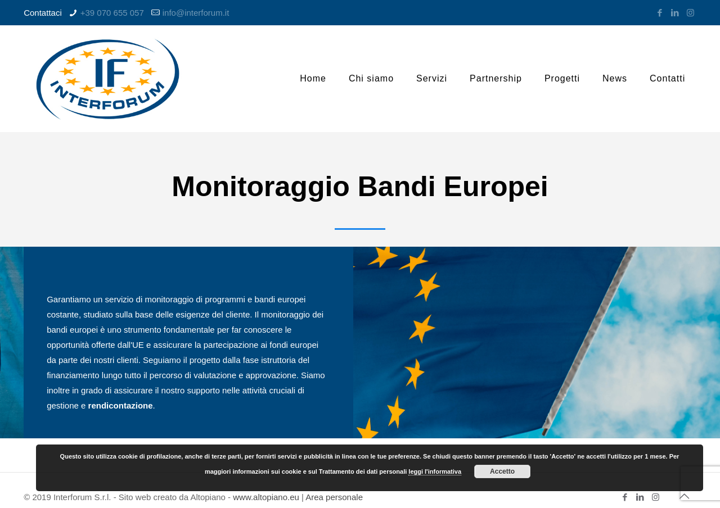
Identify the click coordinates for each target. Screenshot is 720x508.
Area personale (334, 497)
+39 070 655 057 (112, 12)
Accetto (502, 471)
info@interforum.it (196, 12)
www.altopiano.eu (266, 497)
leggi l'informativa (434, 471)
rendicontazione (120, 405)
